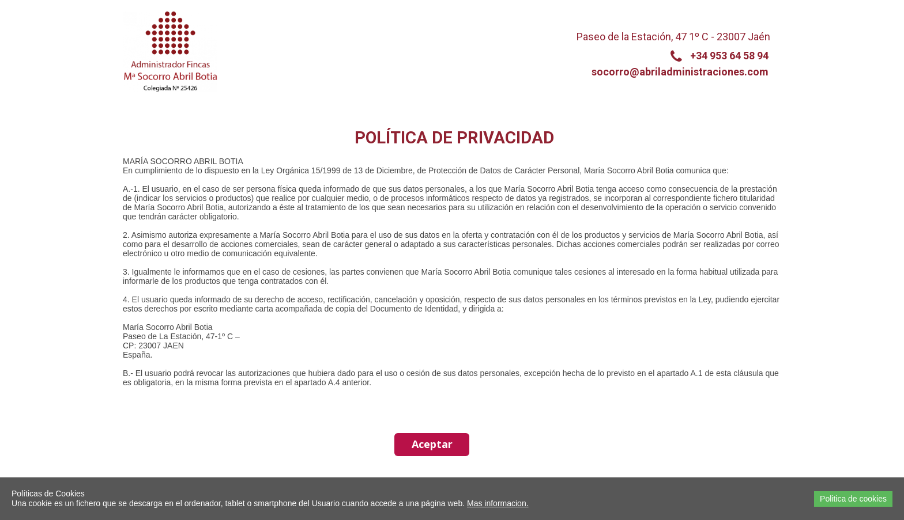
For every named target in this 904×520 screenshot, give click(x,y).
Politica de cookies (853, 498)
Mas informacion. (498, 503)
